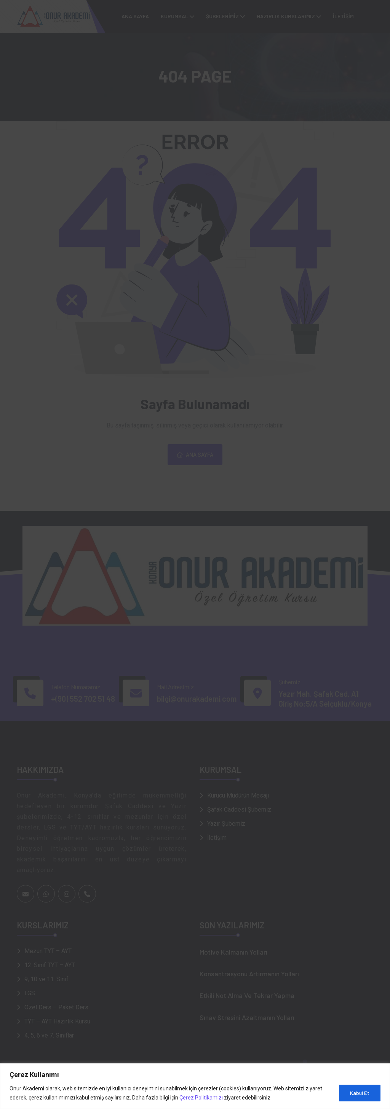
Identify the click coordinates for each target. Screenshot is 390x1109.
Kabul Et (359, 1093)
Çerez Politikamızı (201, 1098)
